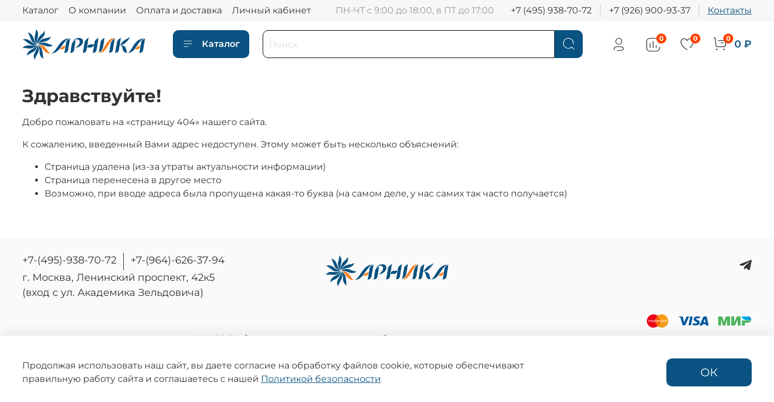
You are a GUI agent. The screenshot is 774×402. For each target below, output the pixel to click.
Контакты (730, 10)
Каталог (40, 10)
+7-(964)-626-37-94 (177, 260)
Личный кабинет (271, 10)
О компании (97, 10)
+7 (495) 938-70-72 (551, 10)
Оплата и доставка (179, 10)
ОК (709, 372)
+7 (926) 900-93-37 (649, 10)
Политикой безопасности (321, 379)
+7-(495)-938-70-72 (69, 260)
